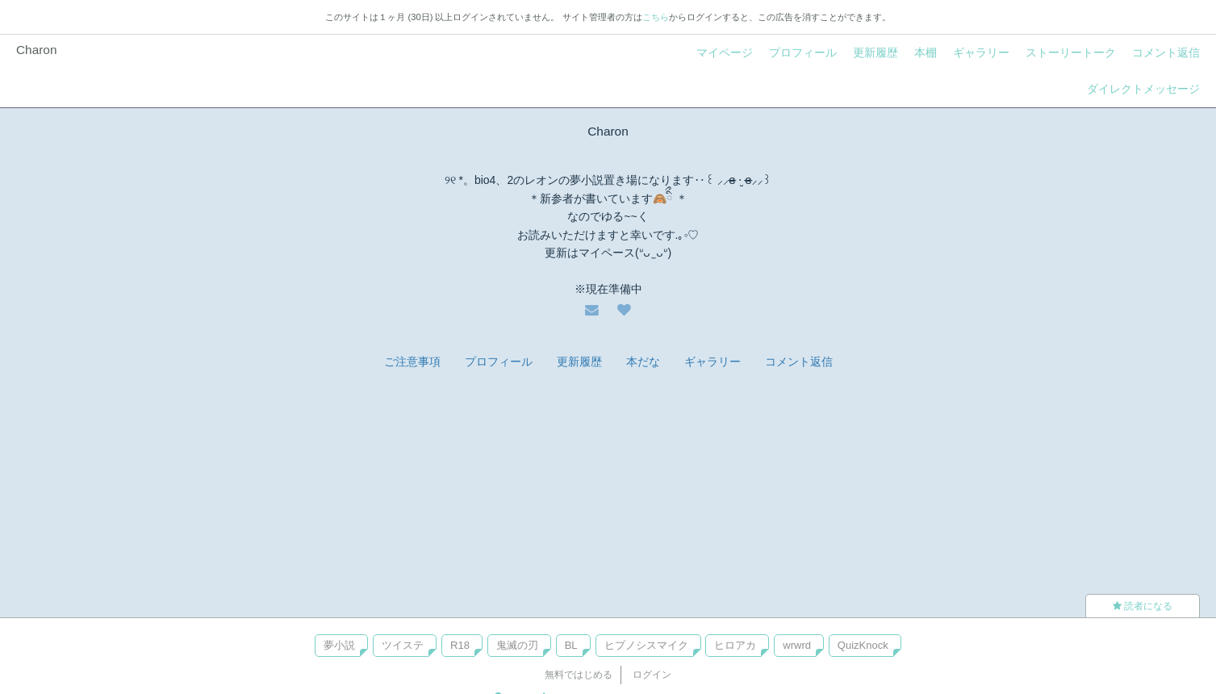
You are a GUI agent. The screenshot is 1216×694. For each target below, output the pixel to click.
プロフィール (803, 52)
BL (571, 645)
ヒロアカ (735, 645)
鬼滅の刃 (517, 645)
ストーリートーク (1071, 52)
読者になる (1142, 606)
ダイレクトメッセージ (1143, 88)
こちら (655, 17)
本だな (643, 361)
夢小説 (339, 645)
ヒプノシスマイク (646, 645)
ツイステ (403, 645)
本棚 (925, 52)
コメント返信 (1166, 52)
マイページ (724, 52)
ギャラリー (981, 52)
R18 (460, 645)
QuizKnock (863, 645)
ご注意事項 (412, 361)
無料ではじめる (578, 674)
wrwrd (797, 645)
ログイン (652, 674)
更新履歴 (875, 52)
